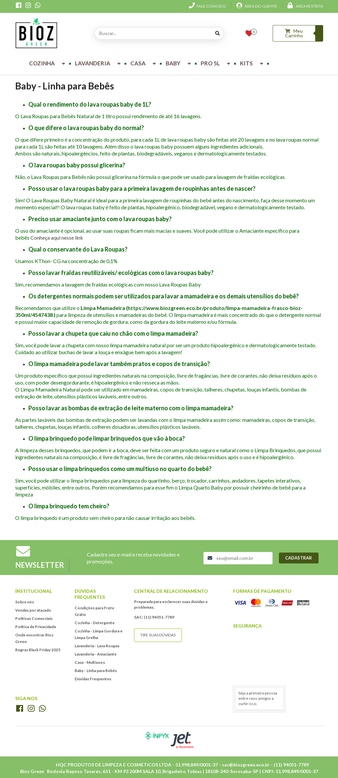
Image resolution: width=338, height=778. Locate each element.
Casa (144, 63)
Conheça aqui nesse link (56, 237)
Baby (179, 63)
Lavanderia (98, 63)
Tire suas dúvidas (158, 634)
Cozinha (48, 63)
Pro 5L (216, 63)
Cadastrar (298, 557)
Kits (252, 63)
